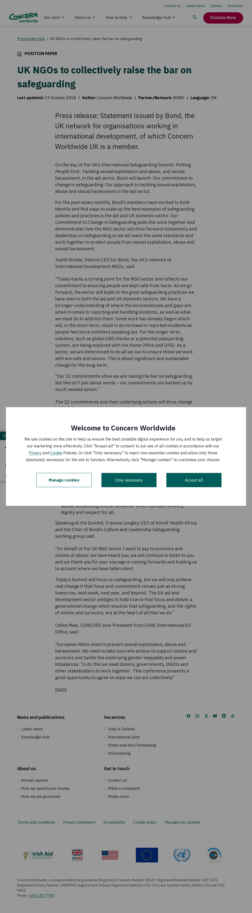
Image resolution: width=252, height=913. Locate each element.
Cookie (56, 452)
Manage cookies (64, 480)
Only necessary (129, 480)
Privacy (35, 452)
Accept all (194, 480)
